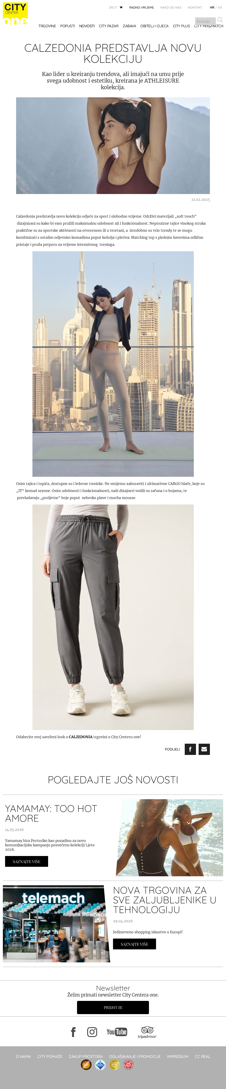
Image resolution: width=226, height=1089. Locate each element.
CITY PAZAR (108, 26)
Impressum (177, 1056)
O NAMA (23, 1056)
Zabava (129, 26)
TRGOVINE (47, 26)
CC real (202, 1056)
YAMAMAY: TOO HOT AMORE (51, 813)
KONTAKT (195, 8)
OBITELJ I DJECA (154, 26)
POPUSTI (67, 26)
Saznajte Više (26, 861)
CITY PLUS (181, 26)
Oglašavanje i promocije (134, 1056)
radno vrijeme (141, 8)
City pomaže (50, 1056)
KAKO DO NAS (170, 8)
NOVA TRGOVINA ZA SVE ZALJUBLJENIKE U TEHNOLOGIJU (165, 899)
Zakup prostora (86, 1056)
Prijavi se (113, 1007)
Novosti (87, 26)
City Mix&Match (208, 26)
